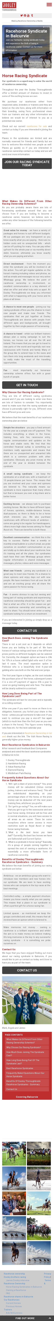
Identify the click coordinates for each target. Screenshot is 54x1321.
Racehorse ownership (14, 1274)
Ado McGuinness (14, 1313)
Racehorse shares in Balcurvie (18, 1296)
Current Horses (13, 1303)
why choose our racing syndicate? (23, 1047)
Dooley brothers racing (15, 1277)
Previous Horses (14, 1306)
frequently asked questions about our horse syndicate (25, 1074)
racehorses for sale (37, 126)
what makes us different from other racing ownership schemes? (24, 1041)
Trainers (8, 1309)
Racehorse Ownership (14, 1283)
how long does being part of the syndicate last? (22, 1062)
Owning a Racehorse (16, 1290)
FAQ (8, 1293)
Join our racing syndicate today (27, 163)
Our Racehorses (11, 1300)
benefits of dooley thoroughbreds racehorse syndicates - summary (23, 1082)
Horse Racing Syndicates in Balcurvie (24, 1287)
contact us (11, 1089)
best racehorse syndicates (19, 1068)
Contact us (27, 631)
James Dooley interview (17, 1280)
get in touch (27, 385)
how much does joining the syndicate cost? (25, 1053)
